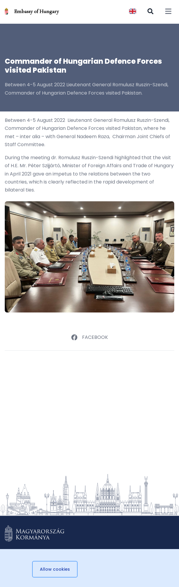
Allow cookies (55, 569)
